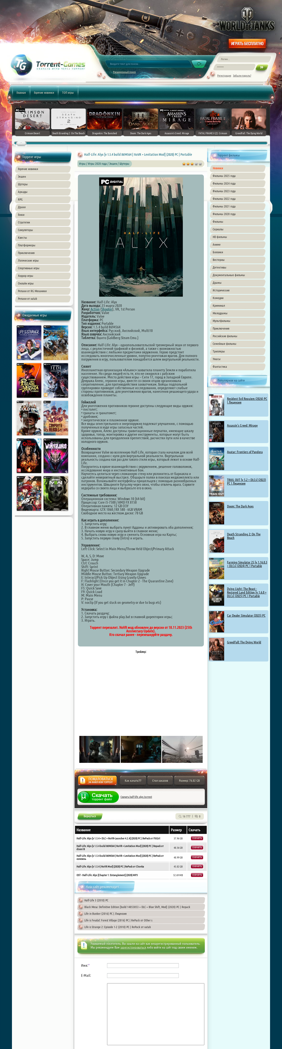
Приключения (26, 252)
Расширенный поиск (124, 72)
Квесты (22, 237)
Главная (21, 92)
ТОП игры (68, 92)
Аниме (217, 244)
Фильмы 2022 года (224, 198)
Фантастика (220, 366)
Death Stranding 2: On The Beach (243, 536)
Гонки (21, 214)
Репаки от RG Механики (32, 291)
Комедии (218, 298)
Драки (22, 207)
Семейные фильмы (224, 343)
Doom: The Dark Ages (240, 506)
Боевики (218, 252)
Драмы (217, 282)
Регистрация (224, 75)
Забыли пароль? (242, 75)
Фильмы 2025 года (224, 175)
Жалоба (97, 782)
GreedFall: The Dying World (244, 642)
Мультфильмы (221, 320)
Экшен (22, 176)
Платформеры (26, 245)
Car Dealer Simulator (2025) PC (246, 615)
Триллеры (219, 351)
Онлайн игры (26, 283)
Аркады (22, 191)
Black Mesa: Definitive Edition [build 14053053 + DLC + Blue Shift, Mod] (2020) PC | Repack (137, 907)
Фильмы (218, 221)
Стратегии (24, 222)
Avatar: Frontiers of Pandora (245, 452)
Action (95, 309)
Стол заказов (160, 780)
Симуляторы (25, 230)
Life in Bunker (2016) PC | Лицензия (105, 913)
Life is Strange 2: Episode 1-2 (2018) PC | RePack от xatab (117, 927)
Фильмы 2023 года (224, 191)
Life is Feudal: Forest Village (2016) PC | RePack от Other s (118, 920)
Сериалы (218, 229)
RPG (20, 199)
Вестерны (219, 259)
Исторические (221, 290)
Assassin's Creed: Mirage (242, 425)
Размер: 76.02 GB (189, 780)
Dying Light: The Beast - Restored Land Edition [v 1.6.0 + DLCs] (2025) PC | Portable (246, 592)
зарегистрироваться (133, 947)
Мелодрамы (220, 313)
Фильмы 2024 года (224, 183)
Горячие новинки (44, 92)
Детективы (219, 267)
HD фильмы (220, 236)
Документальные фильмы (229, 275)
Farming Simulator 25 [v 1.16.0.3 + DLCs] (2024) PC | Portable (247, 564)
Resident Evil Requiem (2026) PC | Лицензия (247, 400)
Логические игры (28, 260)
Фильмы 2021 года (224, 206)
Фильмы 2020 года (224, 214)
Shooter (107, 309)
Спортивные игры (28, 268)
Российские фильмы (225, 336)
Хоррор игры (25, 275)
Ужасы (217, 359)
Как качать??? (133, 780)
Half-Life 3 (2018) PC (96, 900)
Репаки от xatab (27, 298)
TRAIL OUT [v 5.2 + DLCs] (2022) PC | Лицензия (246, 481)
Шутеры (23, 184)
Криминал (219, 305)
